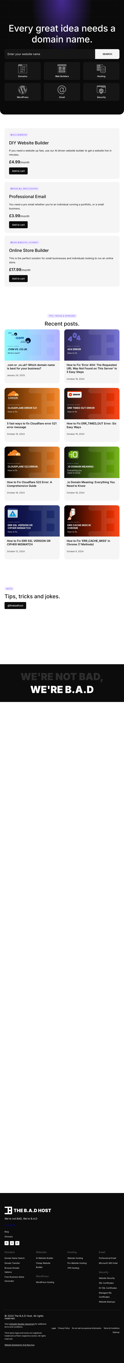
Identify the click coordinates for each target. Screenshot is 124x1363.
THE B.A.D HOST (32, 1210)
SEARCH (107, 54)
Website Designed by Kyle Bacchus (19, 1345)
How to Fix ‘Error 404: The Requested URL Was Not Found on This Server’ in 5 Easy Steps (92, 368)
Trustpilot (10, 1225)
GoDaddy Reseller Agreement (22, 1324)
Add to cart (18, 170)
